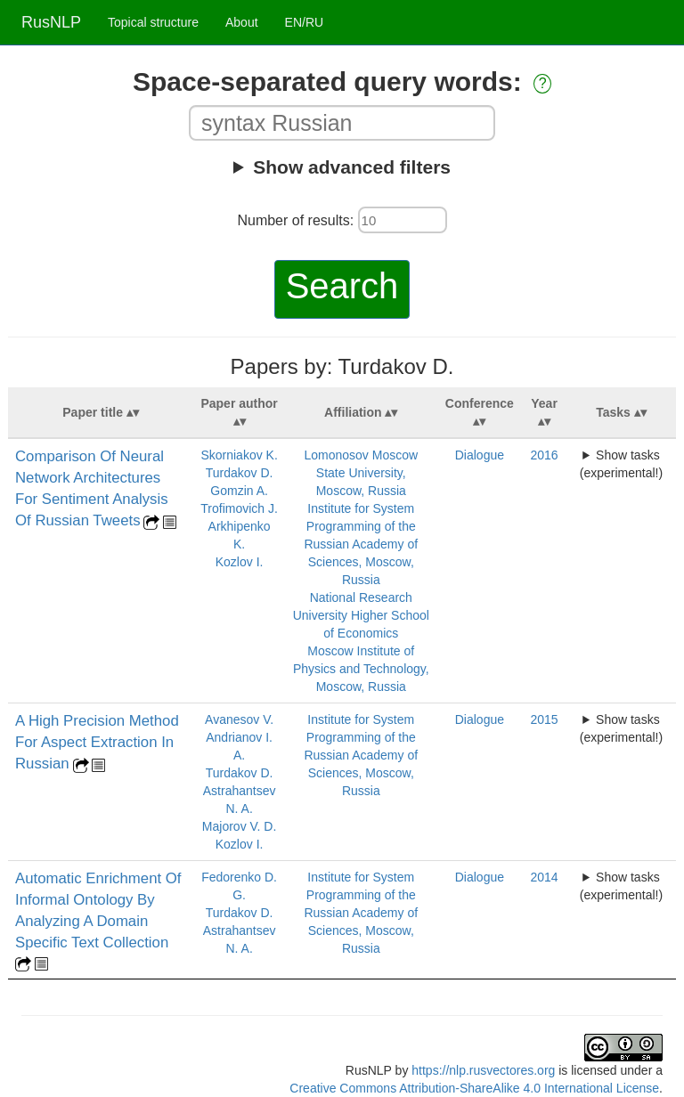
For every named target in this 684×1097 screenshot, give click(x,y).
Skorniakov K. (238, 455)
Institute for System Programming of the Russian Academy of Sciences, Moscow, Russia (361, 544)
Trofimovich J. (239, 508)
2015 (544, 719)
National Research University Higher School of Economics (361, 615)
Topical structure (153, 22)
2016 (544, 455)
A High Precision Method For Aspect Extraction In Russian (97, 742)
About (241, 22)
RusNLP (51, 22)
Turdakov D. (239, 473)
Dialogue (479, 455)
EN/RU (304, 22)
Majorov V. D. (239, 826)
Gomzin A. (239, 490)
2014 (544, 877)
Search (342, 285)
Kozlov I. (240, 562)
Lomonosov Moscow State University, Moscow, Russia (361, 473)
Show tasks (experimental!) (621, 464)
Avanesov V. (239, 719)
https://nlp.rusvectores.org (483, 1070)
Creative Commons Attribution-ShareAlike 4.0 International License (474, 1088)
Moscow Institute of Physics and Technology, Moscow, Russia (361, 669)
